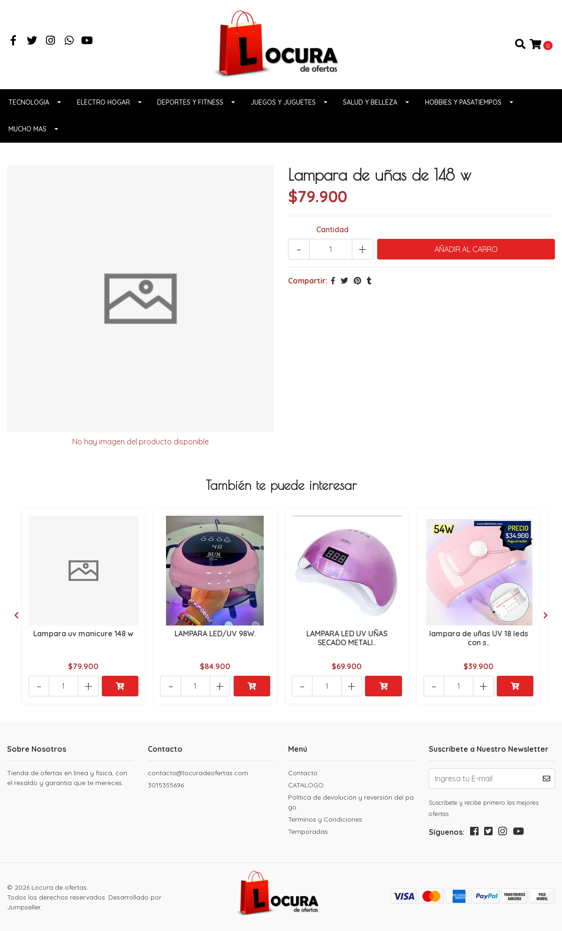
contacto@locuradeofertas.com (198, 772)
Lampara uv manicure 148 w (83, 635)
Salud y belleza (370, 104)
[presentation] (16, 616)
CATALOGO (306, 784)
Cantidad (332, 232)
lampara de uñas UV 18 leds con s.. (478, 639)
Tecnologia (28, 104)
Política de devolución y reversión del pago (351, 802)
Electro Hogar (103, 104)
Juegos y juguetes (283, 104)
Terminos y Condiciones (325, 819)
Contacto (303, 772)
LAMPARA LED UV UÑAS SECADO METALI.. (346, 639)
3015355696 (166, 784)
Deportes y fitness (190, 104)
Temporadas (308, 831)
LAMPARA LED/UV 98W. (215, 635)
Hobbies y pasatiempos (463, 104)
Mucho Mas (27, 131)
